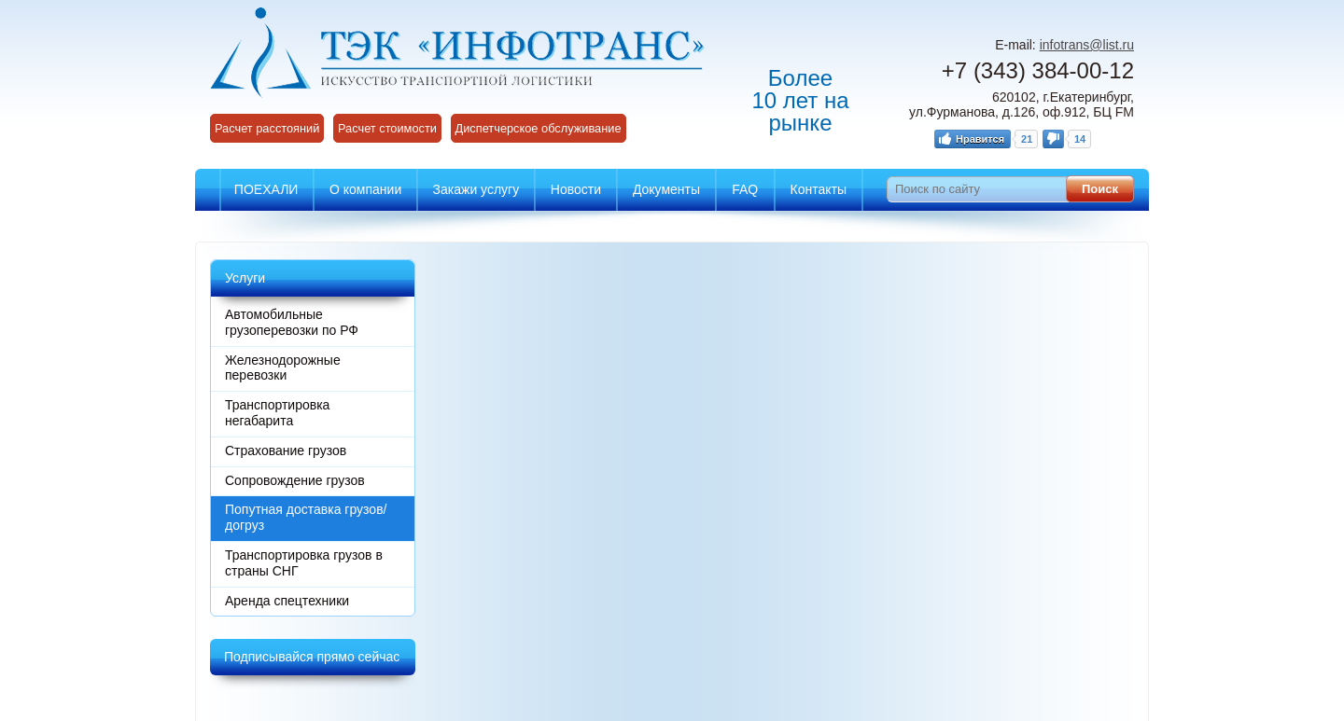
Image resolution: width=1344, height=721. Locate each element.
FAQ (745, 189)
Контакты (819, 189)
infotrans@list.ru (1087, 44)
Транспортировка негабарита (277, 412)
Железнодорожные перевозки (283, 368)
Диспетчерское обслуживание (538, 128)
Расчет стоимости (387, 128)
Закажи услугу (476, 189)
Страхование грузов (285, 450)
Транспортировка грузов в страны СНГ (304, 563)
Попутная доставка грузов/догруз (305, 517)
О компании (365, 189)
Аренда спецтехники (287, 600)
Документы (666, 189)
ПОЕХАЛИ (266, 189)
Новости (576, 189)
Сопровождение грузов (295, 480)
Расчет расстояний (267, 128)
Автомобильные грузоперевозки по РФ (291, 322)
